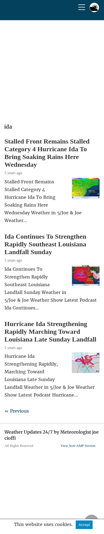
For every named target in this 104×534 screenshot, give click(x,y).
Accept (84, 525)
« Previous (16, 411)
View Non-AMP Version (77, 446)
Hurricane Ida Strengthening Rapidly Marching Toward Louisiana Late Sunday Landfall (50, 331)
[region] (52, 70)
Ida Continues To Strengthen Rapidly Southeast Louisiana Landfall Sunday (45, 244)
